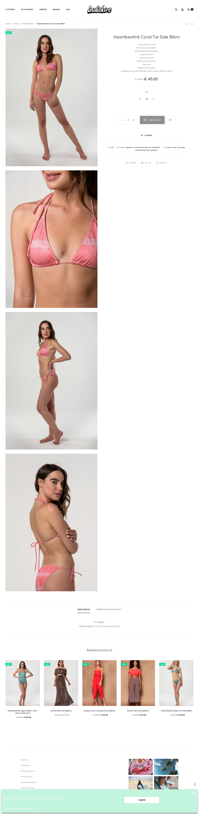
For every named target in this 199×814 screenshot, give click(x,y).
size (147, 92)
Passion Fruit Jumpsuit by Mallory (99, 710)
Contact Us (25, 765)
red (147, 150)
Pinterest (161, 163)
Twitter (146, 163)
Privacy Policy (27, 808)
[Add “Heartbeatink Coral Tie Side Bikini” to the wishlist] (170, 120)
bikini (169, 147)
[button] (193, 792)
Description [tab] (83, 609)
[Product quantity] (128, 120)
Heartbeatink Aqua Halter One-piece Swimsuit (23, 711)
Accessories (27, 9)
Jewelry (43, 9)
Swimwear (156, 147)
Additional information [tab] (109, 609)
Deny (177, 799)
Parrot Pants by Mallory (138, 710)
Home (8, 24)
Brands (56, 9)
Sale (68, 9)
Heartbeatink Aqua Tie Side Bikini (176, 710)
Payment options (28, 771)
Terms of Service (28, 788)
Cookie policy (11, 808)
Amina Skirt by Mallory (61, 710)
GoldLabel (181, 147)
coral (174, 147)
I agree (141, 799)
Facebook (131, 163)
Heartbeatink (28, 24)
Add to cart (152, 120)
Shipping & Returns (29, 782)
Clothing (10, 9)
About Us (24, 760)
